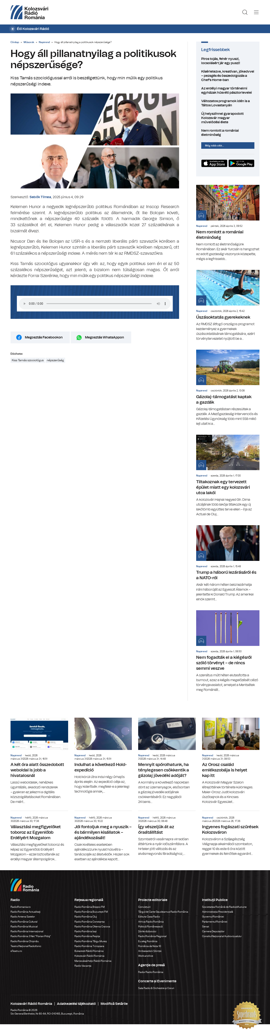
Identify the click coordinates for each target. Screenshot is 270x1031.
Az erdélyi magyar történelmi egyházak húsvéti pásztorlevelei (227, 90)
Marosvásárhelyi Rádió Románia (92, 961)
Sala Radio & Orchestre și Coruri (156, 988)
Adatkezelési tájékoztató (76, 1003)
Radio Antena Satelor (23, 916)
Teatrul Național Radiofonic (26, 946)
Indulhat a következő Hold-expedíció (103, 756)
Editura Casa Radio (149, 916)
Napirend (44, 42)
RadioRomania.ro (21, 907)
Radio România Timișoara (89, 946)
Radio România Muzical (24, 926)
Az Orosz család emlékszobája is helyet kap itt (231, 761)
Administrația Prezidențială (217, 912)
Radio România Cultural (24, 921)
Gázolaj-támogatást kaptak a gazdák (227, 388)
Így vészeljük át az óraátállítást (167, 833)
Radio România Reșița (87, 936)
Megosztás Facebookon (44, 337)
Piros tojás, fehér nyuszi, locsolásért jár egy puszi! (227, 61)
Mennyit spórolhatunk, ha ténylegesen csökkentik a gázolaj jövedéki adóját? (167, 761)
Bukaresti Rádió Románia (89, 951)
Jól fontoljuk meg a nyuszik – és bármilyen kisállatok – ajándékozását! (103, 836)
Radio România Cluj (85, 916)
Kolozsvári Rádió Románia (89, 956)
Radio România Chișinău (25, 941)
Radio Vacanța (82, 966)
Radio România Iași (85, 931)
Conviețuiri (144, 907)
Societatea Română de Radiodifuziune (224, 907)
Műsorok (29, 42)
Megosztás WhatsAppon (104, 337)
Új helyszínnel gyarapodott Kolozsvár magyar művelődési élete (227, 118)
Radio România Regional (152, 936)
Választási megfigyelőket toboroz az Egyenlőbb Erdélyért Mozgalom (39, 836)
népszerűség (55, 360)
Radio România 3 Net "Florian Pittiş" (31, 936)
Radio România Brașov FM (89, 907)
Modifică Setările (114, 1003)
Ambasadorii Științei (150, 951)
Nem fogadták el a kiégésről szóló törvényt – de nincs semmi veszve (227, 651)
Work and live (145, 956)
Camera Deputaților (213, 931)
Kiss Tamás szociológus (28, 360)
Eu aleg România (147, 941)
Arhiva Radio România (151, 921)
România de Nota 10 (149, 946)
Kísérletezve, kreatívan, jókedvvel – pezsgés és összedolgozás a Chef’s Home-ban (227, 75)
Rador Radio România (150, 972)
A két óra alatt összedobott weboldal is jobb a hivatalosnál (39, 761)
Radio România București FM (91, 912)
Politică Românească (150, 926)
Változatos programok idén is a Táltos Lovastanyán (227, 103)
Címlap (15, 42)
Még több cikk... (214, 145)
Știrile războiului (147, 931)
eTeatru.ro (16, 951)
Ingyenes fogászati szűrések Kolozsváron (231, 833)
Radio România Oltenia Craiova (92, 926)
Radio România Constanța (89, 921)
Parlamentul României (214, 921)
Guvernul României (213, 916)
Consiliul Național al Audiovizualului (222, 936)
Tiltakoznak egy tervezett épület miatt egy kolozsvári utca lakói (227, 476)
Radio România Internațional (27, 931)
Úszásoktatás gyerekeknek (227, 305)
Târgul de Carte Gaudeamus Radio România (163, 912)
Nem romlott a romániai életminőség (227, 132)
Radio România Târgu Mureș (90, 941)
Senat (205, 926)
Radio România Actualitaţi (25, 912)
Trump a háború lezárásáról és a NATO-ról (227, 563)
